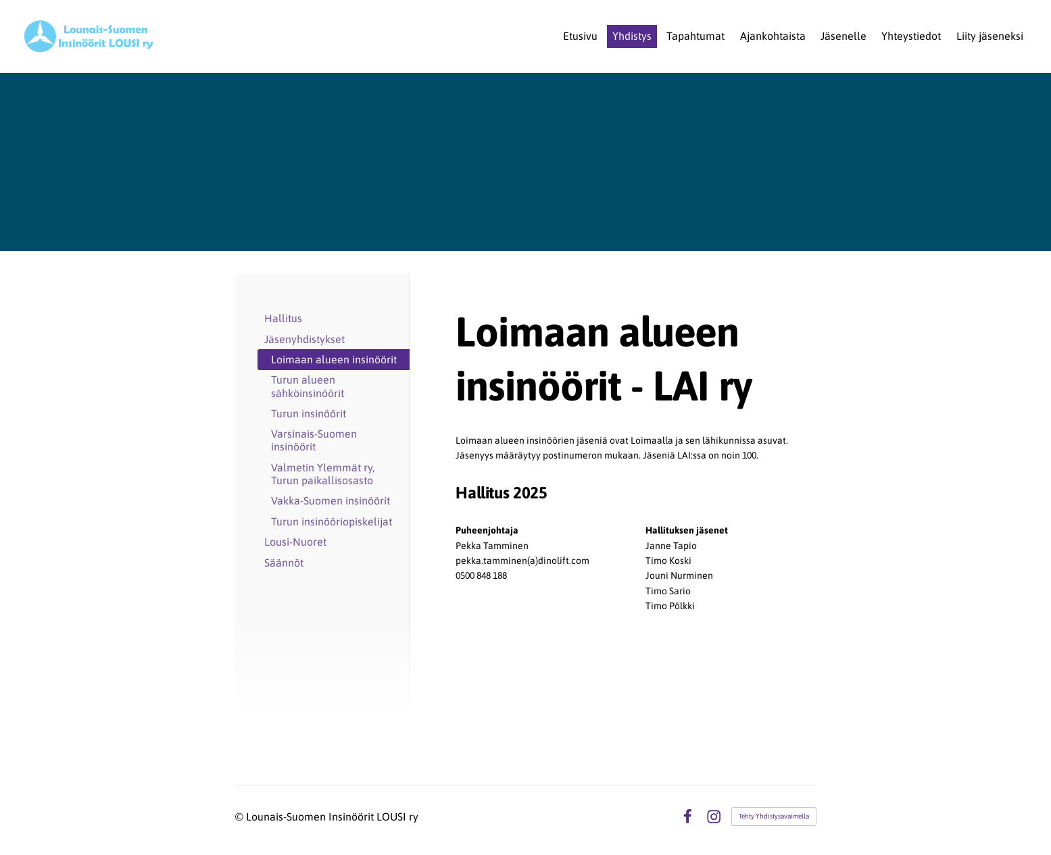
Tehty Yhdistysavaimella (774, 816)
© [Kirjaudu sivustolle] (240, 816)
